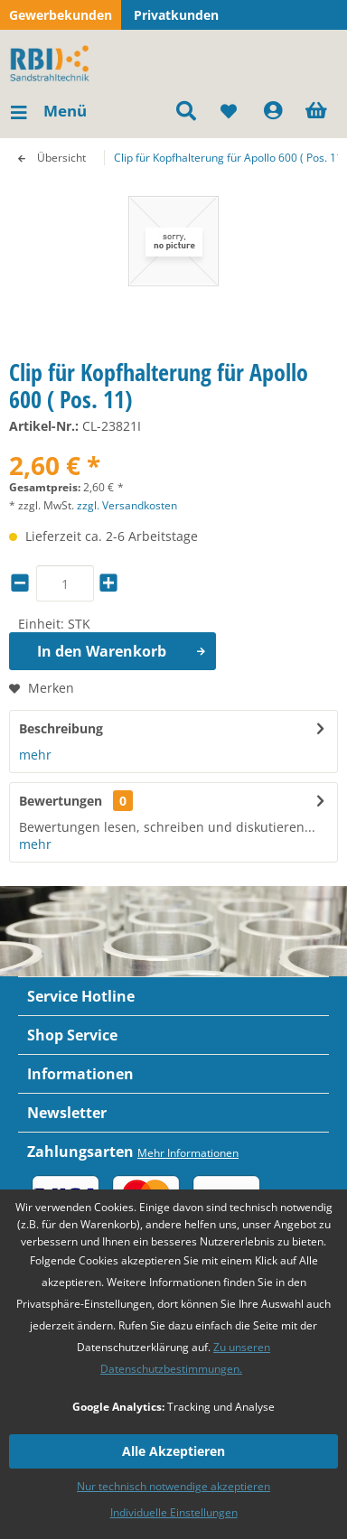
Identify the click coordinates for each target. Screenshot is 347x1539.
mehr (35, 754)
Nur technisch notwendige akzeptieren (173, 1486)
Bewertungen (60, 800)
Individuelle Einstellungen (174, 1512)
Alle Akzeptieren (173, 1451)
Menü (49, 109)
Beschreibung (61, 728)
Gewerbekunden (60, 14)
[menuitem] (48, 111)
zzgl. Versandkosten (127, 505)
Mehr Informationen (188, 1153)
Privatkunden (176, 14)
